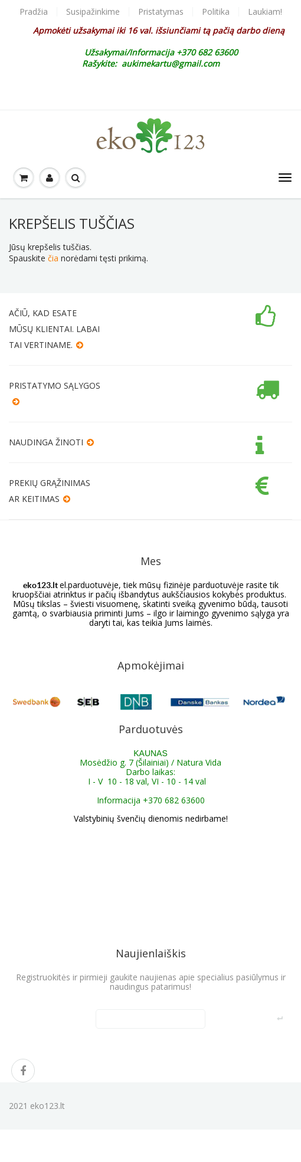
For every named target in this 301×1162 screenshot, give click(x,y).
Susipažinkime (93, 12)
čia (53, 258)
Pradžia (33, 12)
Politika (216, 12)
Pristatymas (161, 12)
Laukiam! (265, 12)
